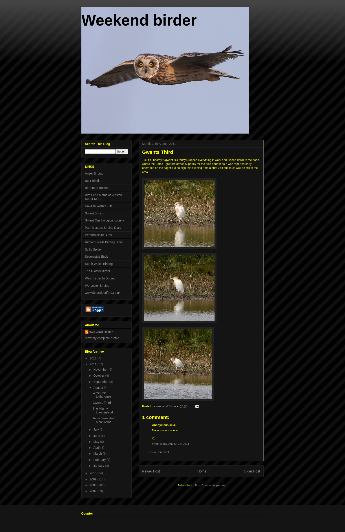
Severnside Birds (96, 256)
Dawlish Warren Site (99, 206)
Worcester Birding (97, 285)
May (96, 441)
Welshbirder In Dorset (100, 278)
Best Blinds (92, 180)
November (100, 369)
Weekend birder (139, 20)
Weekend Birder (101, 332)
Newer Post (151, 471)
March (98, 453)
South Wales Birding (99, 264)
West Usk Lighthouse (102, 394)
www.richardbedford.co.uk (102, 292)
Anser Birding (94, 173)
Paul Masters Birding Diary (103, 227)
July (96, 429)
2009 (93, 479)
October (99, 375)
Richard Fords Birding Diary (104, 242)
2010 (93, 473)
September (101, 381)
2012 (93, 358)
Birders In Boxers (96, 188)
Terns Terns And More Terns (104, 420)
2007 (93, 491)
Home (202, 471)
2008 (93, 485)
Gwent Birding (94, 213)
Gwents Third (102, 402)
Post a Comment (158, 452)
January (99, 465)
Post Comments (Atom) (210, 485)
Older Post (252, 471)
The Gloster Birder (97, 271)
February (99, 459)
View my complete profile (102, 338)
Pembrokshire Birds (98, 235)
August (98, 387)
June (97, 435)
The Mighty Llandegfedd (103, 410)
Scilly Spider (93, 249)
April (96, 447)
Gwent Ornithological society (104, 220)
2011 (93, 364)
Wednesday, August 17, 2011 (170, 443)
